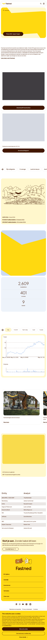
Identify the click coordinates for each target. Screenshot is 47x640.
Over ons (6, 596)
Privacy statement (27, 609)
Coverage (23, 169)
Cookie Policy (7, 625)
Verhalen (6, 591)
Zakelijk (6, 580)
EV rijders (6, 574)
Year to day (25, 329)
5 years (41, 329)
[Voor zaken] (4, 10)
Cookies (35, 609)
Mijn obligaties (10, 169)
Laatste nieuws (34, 169)
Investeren (7, 585)
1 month (16, 329)
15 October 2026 (14, 222)
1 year (33, 329)
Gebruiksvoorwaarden (15, 609)
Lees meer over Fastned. (8, 58)
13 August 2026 (13, 219)
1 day (8, 329)
